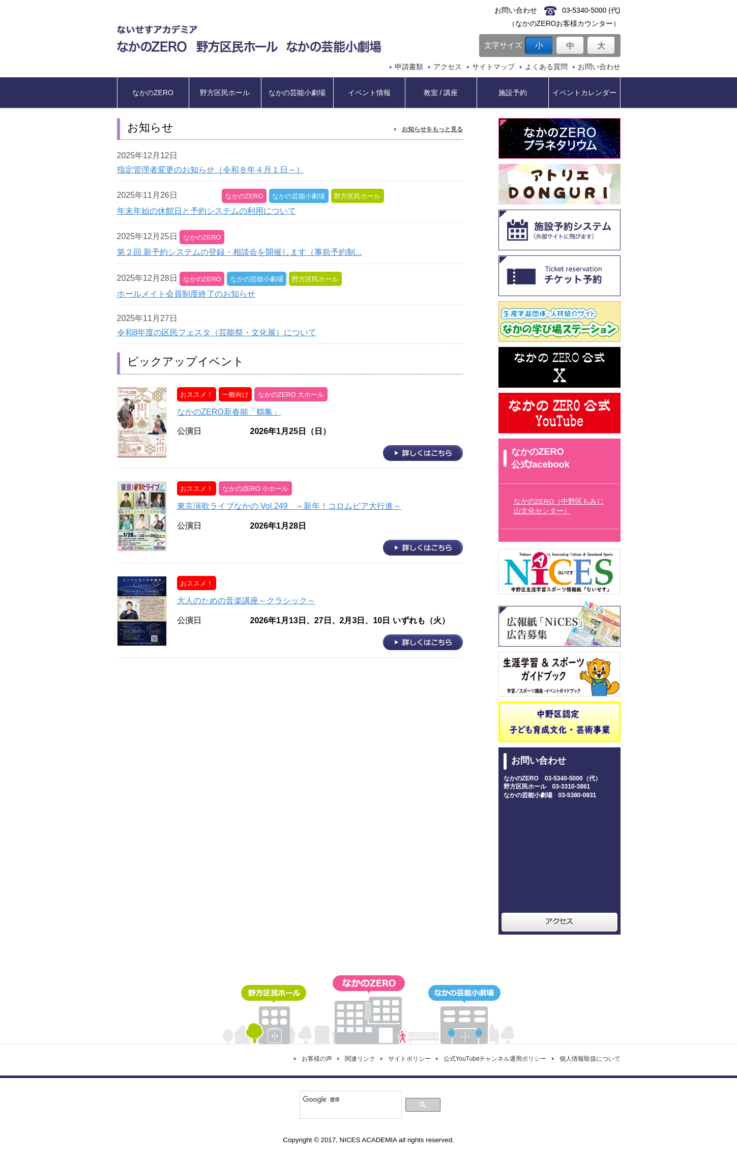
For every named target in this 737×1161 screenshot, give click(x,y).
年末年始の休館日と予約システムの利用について (206, 211)
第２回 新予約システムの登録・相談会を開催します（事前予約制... (239, 252)
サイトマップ (493, 67)
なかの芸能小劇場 (297, 93)
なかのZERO (152, 93)
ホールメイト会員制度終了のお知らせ (186, 293)
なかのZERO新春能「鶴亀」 (229, 412)
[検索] (350, 1099)
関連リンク (360, 1058)
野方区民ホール (225, 93)
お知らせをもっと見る (432, 129)
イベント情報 (369, 93)
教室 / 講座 (441, 93)
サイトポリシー (409, 1058)
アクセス (447, 67)
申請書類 (409, 67)
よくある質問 (546, 67)
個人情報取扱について (590, 1058)
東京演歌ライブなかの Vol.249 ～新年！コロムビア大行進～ (289, 506)
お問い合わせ (599, 67)
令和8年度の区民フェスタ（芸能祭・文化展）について (217, 332)
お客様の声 (317, 1058)
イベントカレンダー (584, 93)
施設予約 (512, 93)
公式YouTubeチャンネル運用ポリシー (495, 1058)
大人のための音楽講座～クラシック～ (246, 600)
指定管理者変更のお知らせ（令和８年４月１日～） (210, 169)
